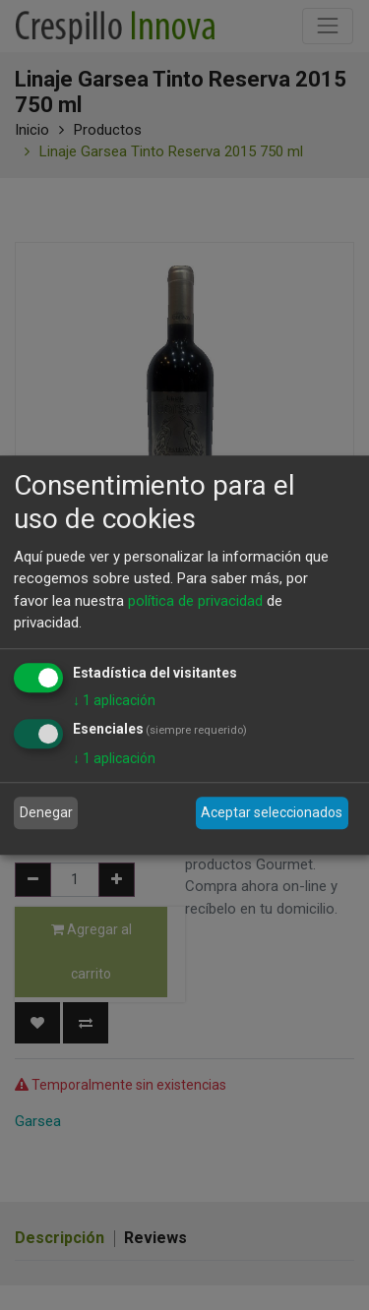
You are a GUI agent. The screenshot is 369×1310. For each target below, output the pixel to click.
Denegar (46, 812)
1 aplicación (114, 700)
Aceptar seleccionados (271, 812)
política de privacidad (195, 601)
